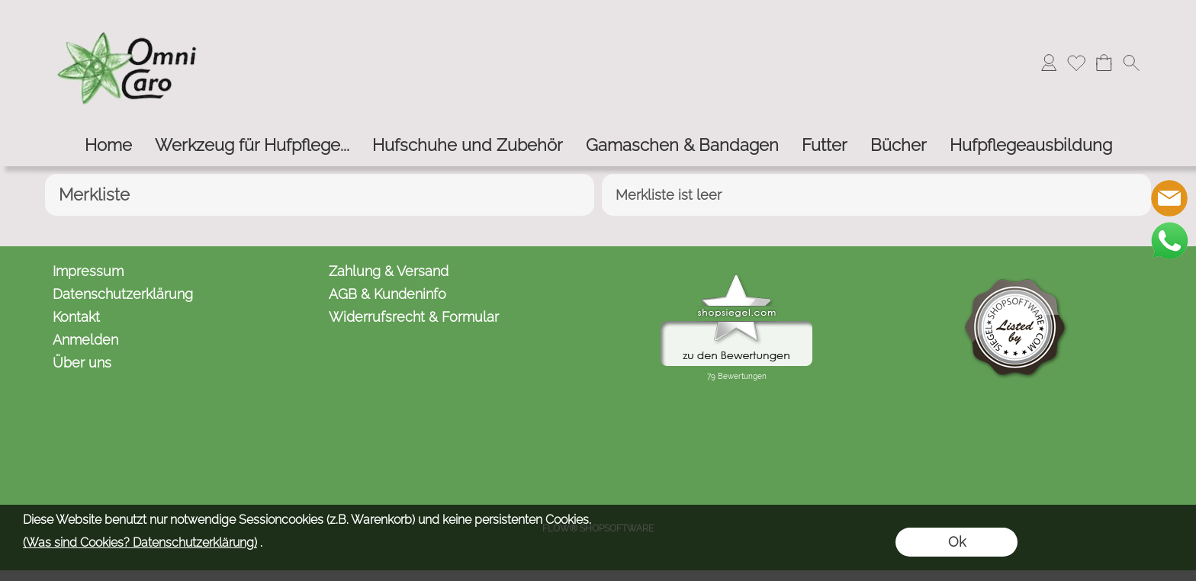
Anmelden (85, 340)
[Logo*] (129, 16)
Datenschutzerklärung (123, 294)
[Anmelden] (1049, 62)
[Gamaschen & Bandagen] (682, 145)
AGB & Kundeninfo (387, 294)
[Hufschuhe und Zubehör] (467, 145)
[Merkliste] (1076, 62)
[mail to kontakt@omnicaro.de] (1169, 198)
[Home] (108, 145)
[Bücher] (898, 145)
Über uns (82, 363)
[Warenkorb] (1104, 62)
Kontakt (76, 317)
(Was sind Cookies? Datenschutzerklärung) (140, 542)
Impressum (88, 271)
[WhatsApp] (1169, 240)
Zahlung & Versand (388, 271)
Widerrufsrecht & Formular (414, 317)
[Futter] (824, 145)
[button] (1131, 62)
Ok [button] (957, 542)
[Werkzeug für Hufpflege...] (252, 145)
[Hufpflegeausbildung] (1031, 145)
